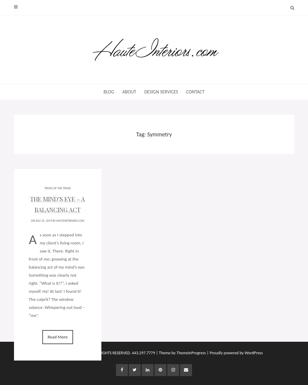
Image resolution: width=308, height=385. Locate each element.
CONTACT (195, 92)
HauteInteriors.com (70, 221)
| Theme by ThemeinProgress (181, 352)
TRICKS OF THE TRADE (57, 188)
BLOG (108, 92)
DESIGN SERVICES (161, 92)
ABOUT (129, 92)
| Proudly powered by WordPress (235, 352)
